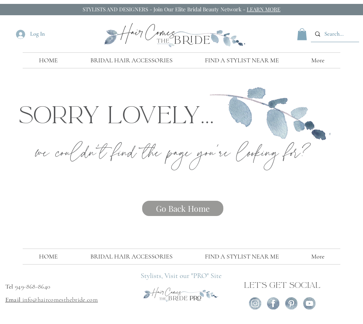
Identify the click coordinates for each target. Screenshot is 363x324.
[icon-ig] (255, 303)
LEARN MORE (263, 9)
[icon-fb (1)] (273, 303)
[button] (302, 34)
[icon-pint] (291, 303)
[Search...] (334, 34)
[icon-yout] (309, 303)
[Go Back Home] (182, 208)
